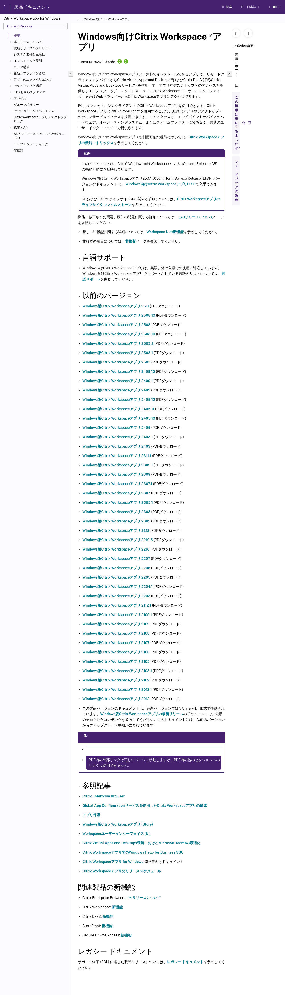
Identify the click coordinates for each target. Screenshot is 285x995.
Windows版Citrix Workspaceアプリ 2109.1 (117, 615)
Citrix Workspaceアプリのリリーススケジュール (121, 871)
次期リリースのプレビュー (32, 48)
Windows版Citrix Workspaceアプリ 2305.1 (117, 502)
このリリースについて (195, 217)
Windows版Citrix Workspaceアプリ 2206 (116, 568)
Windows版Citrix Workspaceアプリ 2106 (116, 652)
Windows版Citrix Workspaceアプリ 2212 (115, 530)
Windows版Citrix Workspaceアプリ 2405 (116, 428)
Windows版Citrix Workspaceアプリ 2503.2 (118, 343)
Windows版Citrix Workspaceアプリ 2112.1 (116, 605)
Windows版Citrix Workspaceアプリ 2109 (116, 624)
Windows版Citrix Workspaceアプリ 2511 (115, 306)
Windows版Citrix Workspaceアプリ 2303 (116, 512)
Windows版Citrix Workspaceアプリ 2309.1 (117, 465)
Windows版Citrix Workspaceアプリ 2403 (116, 446)
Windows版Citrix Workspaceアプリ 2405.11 (118, 409)
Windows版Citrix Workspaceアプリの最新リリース (141, 714)
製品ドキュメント (32, 7)
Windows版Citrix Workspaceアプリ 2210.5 (117, 540)
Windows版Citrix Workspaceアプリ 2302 (116, 521)
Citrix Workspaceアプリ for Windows (112, 862)
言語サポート (236, 66)
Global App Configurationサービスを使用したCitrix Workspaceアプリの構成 (144, 805)
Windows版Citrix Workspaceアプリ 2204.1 (117, 587)
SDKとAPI (21, 127)
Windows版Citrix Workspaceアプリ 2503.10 (118, 334)
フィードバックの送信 (236, 181)
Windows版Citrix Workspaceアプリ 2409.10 (118, 371)
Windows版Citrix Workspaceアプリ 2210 (115, 549)
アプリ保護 (91, 815)
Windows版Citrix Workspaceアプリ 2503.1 (117, 353)
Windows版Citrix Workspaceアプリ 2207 (116, 559)
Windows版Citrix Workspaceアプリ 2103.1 (117, 671)
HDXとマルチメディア (29, 92)
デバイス (20, 98)
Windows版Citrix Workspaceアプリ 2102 (115, 680)
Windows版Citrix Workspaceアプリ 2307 (116, 493)
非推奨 (18, 150)
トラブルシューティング (31, 144)
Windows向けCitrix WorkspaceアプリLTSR (160, 184)
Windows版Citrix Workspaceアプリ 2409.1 (117, 381)
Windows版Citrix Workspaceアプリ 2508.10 (118, 315)
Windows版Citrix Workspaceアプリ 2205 (116, 577)
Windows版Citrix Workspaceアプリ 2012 (115, 699)
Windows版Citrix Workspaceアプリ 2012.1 (117, 689)
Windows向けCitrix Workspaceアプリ (107, 19)
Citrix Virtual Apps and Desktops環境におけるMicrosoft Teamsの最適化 (141, 843)
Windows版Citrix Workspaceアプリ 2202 (116, 596)
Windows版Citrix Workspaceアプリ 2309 (116, 474)
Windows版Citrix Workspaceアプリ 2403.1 (117, 437)
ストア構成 (21, 67)
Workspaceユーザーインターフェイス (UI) (116, 834)
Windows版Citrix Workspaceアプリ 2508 (116, 325)
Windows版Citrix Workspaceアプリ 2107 (115, 643)
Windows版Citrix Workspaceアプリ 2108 (116, 633)
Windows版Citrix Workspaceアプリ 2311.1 (116, 456)
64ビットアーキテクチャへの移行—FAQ (39, 136)
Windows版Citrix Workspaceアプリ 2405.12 (118, 400)
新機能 (117, 907)
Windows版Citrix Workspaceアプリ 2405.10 (118, 418)
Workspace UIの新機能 (165, 232)
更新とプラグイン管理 (29, 73)
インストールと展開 (28, 61)
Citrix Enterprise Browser (103, 796)
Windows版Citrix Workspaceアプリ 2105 (116, 661)
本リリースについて (28, 42)
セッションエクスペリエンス (34, 111)
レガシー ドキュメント (185, 962)
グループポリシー (26, 104)
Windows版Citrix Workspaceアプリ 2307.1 (117, 484)
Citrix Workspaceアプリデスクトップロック (40, 119)
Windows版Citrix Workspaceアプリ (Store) (117, 824)
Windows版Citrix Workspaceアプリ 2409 (116, 390)
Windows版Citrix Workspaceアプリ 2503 (116, 362)
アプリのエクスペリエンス (32, 79)
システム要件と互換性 (29, 54)
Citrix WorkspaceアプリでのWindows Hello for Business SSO (133, 852)
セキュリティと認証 (28, 86)
